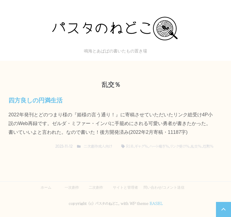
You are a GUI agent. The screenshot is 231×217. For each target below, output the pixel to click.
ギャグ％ (141, 146)
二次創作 (96, 187)
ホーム (46, 187)
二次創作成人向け (98, 146)
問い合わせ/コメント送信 (163, 187)
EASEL (156, 203)
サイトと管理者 (125, 187)
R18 (130, 146)
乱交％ (196, 146)
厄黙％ (208, 146)
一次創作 (72, 187)
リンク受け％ (179, 146)
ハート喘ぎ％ (159, 146)
